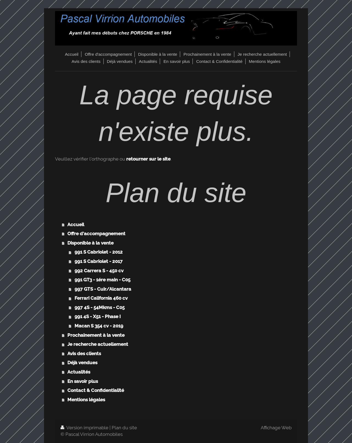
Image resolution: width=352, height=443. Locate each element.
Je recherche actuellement (97, 344)
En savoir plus (82, 381)
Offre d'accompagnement (96, 233)
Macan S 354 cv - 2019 (99, 326)
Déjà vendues (82, 362)
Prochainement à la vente (96, 335)
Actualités (78, 372)
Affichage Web (276, 427)
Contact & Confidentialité (95, 390)
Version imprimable (85, 427)
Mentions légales (86, 399)
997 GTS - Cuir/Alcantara (103, 289)
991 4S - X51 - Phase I (98, 316)
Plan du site (124, 427)
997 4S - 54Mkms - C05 (100, 307)
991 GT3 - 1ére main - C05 (102, 279)
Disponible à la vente (90, 243)
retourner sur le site (148, 159)
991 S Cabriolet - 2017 (99, 261)
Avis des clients (84, 353)
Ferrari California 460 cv (101, 298)
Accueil (75, 224)
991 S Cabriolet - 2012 (99, 252)
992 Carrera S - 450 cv (99, 270)
